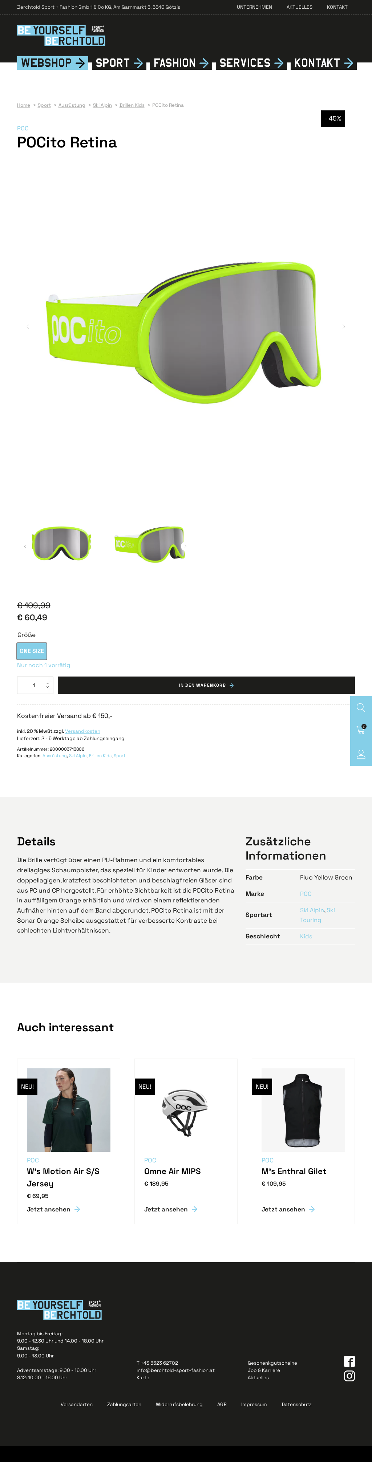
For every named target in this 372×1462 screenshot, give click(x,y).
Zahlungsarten (124, 1420)
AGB (222, 1420)
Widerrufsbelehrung (179, 1420)
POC (23, 143)
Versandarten (77, 1420)
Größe (26, 650)
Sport (113, 78)
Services (245, 78)
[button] (28, 342)
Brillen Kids (100, 771)
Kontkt (317, 78)
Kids (306, 951)
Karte (143, 1393)
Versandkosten (82, 746)
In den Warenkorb (202, 700)
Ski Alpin (77, 771)
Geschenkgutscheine (272, 1379)
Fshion (175, 78)
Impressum (254, 1420)
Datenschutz (297, 1420)
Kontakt (337, 7)
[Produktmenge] (35, 700)
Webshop (46, 78)
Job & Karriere (264, 1386)
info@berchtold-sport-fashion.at (176, 1386)
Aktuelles (299, 7)
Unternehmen (254, 7)
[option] (31, 666)
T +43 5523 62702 (157, 1379)
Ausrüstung (55, 771)
